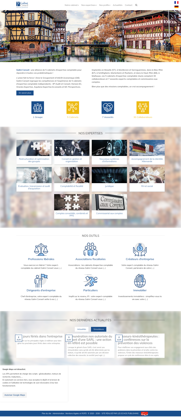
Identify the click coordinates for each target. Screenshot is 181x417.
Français (176, 2)
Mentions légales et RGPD (76, 414)
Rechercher (137, 5)
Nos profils (104, 5)
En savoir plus (25, 93)
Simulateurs (99, 330)
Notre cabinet (72, 5)
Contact (128, 5)
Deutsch (176, 7)
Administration (58, 414)
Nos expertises (89, 5)
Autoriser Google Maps (15, 396)
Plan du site (46, 414)
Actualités (117, 5)
